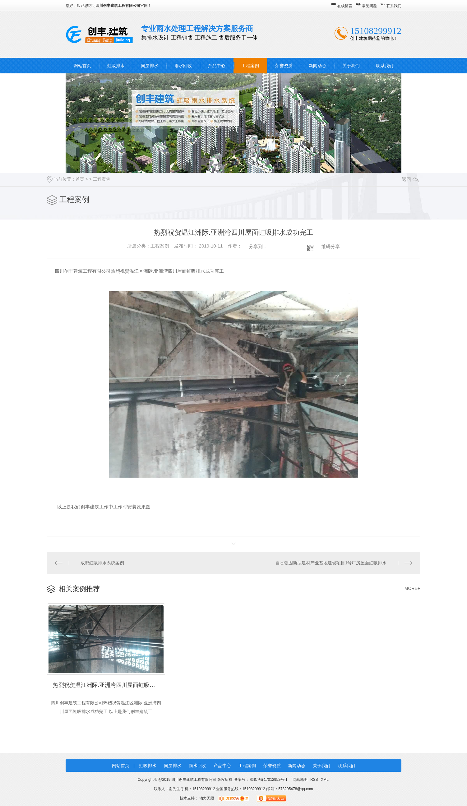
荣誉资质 (284, 65)
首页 (80, 179)
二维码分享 (328, 246)
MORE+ (412, 588)
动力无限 (206, 798)
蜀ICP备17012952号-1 (268, 779)
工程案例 (250, 65)
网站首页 (82, 65)
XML (325, 779)
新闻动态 (317, 65)
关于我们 (351, 65)
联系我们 (393, 6)
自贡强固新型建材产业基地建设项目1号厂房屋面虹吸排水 (331, 562)
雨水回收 (183, 65)
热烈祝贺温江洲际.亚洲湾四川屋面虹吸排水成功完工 (109, 685)
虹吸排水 (116, 65)
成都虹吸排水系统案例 (102, 562)
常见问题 (369, 6)
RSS (314, 779)
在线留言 (344, 6)
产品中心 (216, 65)
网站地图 (299, 779)
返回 (410, 179)
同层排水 (149, 65)
